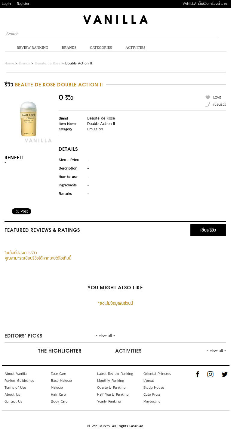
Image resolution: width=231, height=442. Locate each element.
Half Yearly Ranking (113, 394)
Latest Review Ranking (115, 373)
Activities (135, 47)
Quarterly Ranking (111, 387)
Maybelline (151, 401)
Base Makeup (61, 380)
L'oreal (148, 380)
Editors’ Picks (23, 336)
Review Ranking (32, 47)
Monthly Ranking (110, 380)
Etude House (153, 387)
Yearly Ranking (109, 401)
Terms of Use (15, 387)
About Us (12, 394)
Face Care (58, 373)
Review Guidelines (19, 380)
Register (23, 3)
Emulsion (95, 129)
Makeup (57, 387)
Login (6, 3)
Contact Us (13, 401)
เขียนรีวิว (219, 104)
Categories (101, 47)
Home (9, 63)
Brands (69, 47)
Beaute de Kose (47, 63)
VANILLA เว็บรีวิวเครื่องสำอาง (205, 3)
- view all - (105, 335)
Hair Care (58, 394)
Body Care (59, 401)
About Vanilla (15, 373)
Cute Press (151, 394)
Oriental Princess (157, 373)
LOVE (217, 97)
